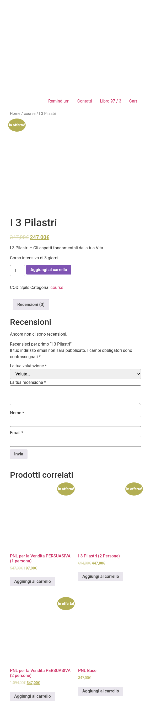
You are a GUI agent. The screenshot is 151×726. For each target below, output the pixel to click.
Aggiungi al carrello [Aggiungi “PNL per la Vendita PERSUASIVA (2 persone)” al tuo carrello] (32, 696)
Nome (17, 413)
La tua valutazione (28, 366)
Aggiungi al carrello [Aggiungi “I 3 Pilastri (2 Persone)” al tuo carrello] (100, 576)
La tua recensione (28, 382)
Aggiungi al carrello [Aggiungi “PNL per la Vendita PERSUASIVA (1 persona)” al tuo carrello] (32, 581)
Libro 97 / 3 (110, 101)
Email (16, 433)
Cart (133, 101)
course (30, 113)
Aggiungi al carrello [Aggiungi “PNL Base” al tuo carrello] (100, 691)
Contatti (84, 101)
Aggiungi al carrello (48, 269)
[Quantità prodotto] (17, 270)
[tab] (31, 304)
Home (15, 113)
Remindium (58, 101)
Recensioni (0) (31, 304)
